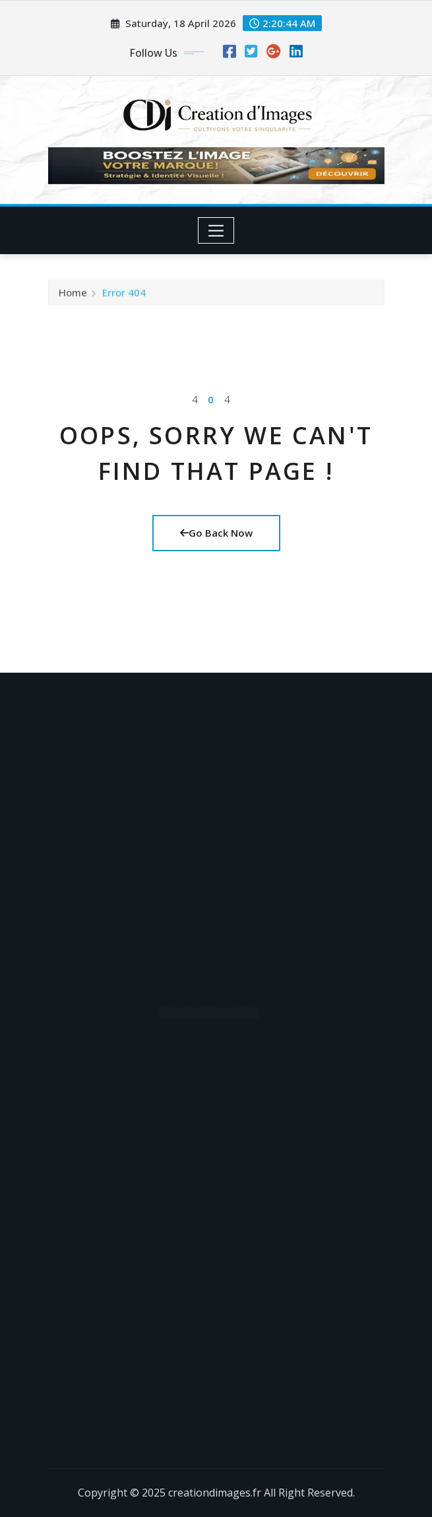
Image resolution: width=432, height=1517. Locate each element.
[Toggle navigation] (216, 230)
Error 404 (124, 296)
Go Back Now (216, 532)
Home (73, 296)
